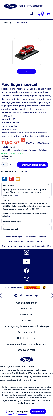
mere (15, 195)
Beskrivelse (8, 185)
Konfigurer (22, 411)
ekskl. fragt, (22, 150)
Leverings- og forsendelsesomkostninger (26, 326)
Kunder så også (10, 229)
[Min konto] (40, 13)
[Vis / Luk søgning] (31, 14)
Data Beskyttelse (34, 241)
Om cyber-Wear (44, 246)
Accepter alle (38, 411)
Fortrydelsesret (16, 241)
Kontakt (42, 236)
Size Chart (26, 308)
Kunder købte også (12, 221)
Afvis (10, 411)
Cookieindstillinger (13, 236)
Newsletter (30, 236)
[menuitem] (4, 13)
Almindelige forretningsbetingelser (18, 246)
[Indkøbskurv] (48, 14)
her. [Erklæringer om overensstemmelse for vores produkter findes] (8, 216)
